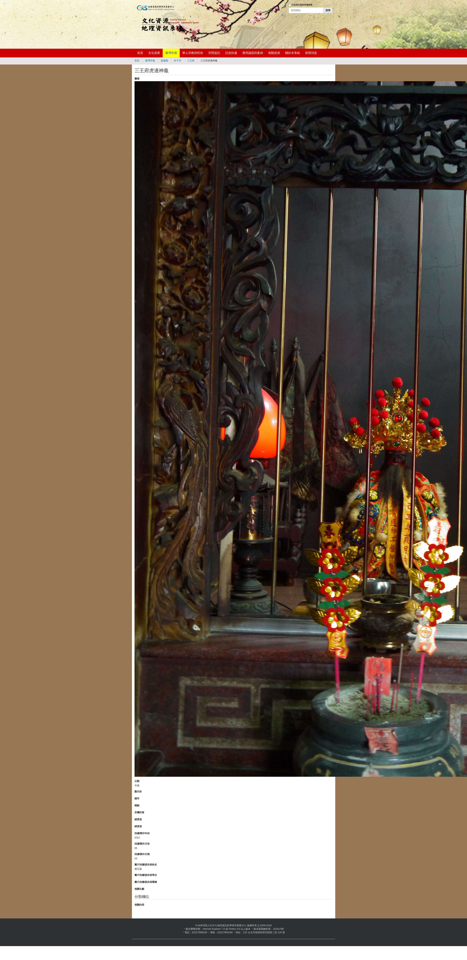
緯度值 (138, 826)
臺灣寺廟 (171, 53)
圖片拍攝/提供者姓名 (146, 864)
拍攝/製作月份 (142, 843)
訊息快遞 (231, 53)
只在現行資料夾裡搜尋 (301, 5)
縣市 (137, 798)
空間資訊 (214, 53)
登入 (283, 15)
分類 (137, 781)
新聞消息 (311, 53)
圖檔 (137, 78)
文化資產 (154, 53)
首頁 (140, 53)
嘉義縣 (164, 60)
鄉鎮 (137, 805)
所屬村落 (139, 812)
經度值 (138, 819)
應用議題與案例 (252, 53)
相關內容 (139, 904)
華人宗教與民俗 (192, 53)
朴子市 (177, 60)
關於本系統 (292, 53)
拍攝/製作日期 (142, 854)
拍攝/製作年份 (142, 833)
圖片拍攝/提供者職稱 (146, 882)
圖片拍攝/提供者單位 (146, 875)
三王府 (190, 60)
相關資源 (274, 53)
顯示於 (138, 791)
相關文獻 (139, 888)
